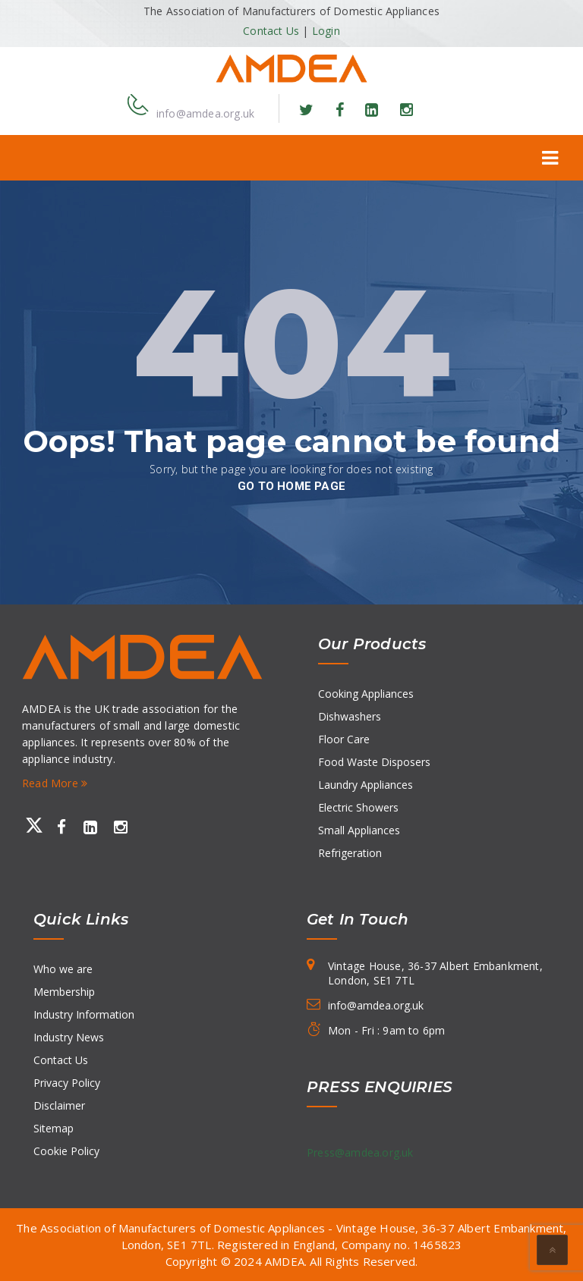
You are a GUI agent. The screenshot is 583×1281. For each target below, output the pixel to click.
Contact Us (271, 31)
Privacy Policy (66, 1082)
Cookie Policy (66, 1151)
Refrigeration (350, 853)
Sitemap (53, 1128)
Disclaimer (59, 1105)
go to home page (291, 486)
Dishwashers (349, 716)
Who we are (63, 969)
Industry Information (83, 1014)
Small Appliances (359, 830)
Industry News (68, 1037)
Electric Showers (358, 807)
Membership (64, 991)
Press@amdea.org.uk (360, 1152)
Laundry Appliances (365, 784)
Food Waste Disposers (374, 762)
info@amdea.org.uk (205, 113)
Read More (54, 783)
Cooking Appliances (366, 693)
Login (326, 31)
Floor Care (344, 739)
